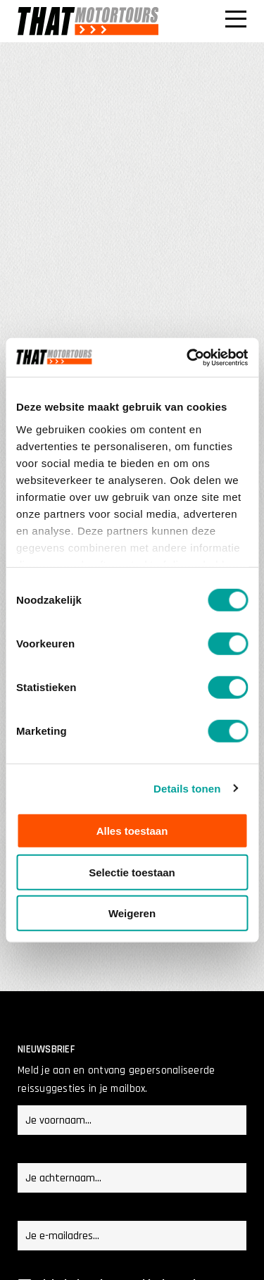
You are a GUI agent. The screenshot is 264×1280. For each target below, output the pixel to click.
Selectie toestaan (132, 872)
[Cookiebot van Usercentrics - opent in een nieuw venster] (188, 357)
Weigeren (132, 913)
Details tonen (186, 788)
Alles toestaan (132, 831)
